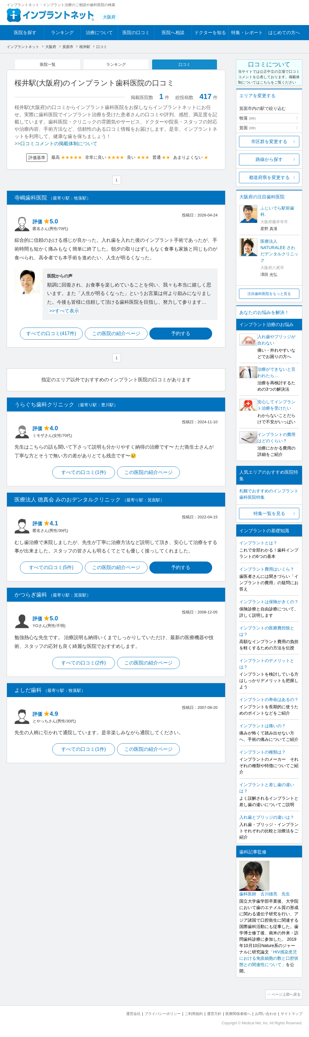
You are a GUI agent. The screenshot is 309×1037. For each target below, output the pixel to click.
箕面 (247, 127)
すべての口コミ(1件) (83, 473)
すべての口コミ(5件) (50, 569)
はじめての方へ (284, 32)
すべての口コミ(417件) (50, 334)
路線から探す (269, 159)
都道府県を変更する (269, 177)
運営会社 (121, 1013)
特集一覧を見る (269, 513)
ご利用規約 (186, 1013)
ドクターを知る (210, 32)
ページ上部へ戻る (285, 994)
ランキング (62, 32)
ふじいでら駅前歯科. (277, 211)
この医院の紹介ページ (116, 334)
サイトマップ (290, 1013)
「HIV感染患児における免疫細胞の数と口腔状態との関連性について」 (268, 958)
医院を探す (25, 32)
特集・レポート (247, 32)
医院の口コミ (136, 32)
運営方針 (208, 1013)
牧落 (247, 118)
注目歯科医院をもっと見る (269, 294)
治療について (99, 32)
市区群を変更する (269, 141)
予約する (182, 334)
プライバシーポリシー (152, 1013)
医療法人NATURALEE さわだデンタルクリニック (279, 251)
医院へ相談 (173, 32)
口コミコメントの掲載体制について (58, 144)
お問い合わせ (263, 1013)
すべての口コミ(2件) (83, 664)
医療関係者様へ (233, 1013)
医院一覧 (47, 64)
